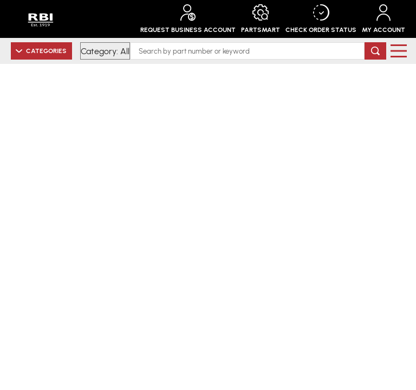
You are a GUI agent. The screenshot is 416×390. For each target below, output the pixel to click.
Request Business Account (188, 19)
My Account (383, 19)
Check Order (320, 19)
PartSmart (260, 19)
